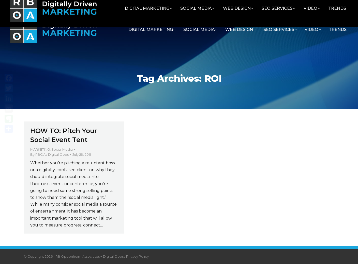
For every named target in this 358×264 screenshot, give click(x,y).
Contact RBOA (286, 5)
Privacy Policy (137, 256)
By (49, 154)
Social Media (62, 149)
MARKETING (40, 149)
